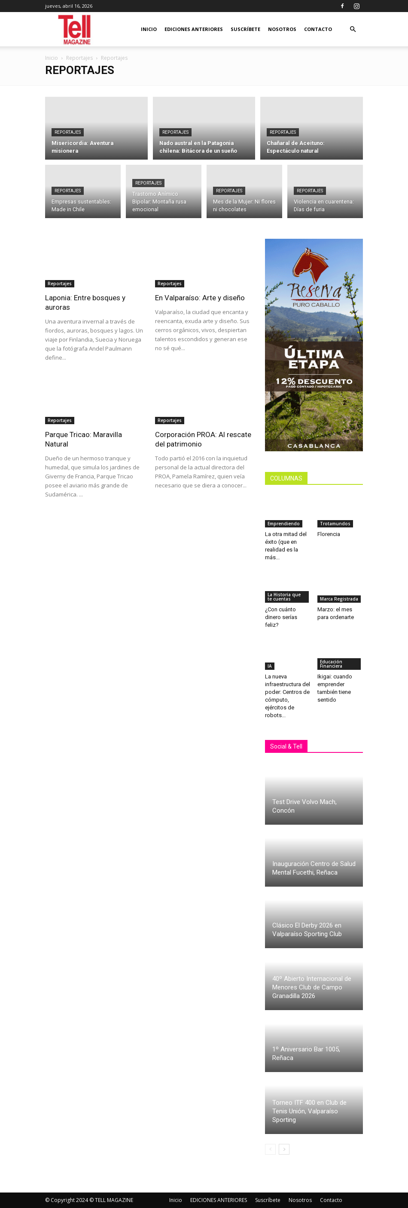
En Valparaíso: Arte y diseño (200, 297)
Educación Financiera (331, 664)
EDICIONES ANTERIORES (193, 29)
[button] (352, 29)
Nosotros (282, 29)
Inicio (149, 29)
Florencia (330, 534)
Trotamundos (335, 524)
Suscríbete (245, 29)
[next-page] (284, 1149)
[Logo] (75, 29)
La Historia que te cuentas (284, 597)
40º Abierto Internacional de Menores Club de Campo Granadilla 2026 (311, 987)
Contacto (318, 29)
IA (270, 666)
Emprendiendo (284, 524)
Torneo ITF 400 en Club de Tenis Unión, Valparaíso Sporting (309, 1111)
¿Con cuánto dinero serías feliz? (281, 617)
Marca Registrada (339, 599)
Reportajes (79, 58)
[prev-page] (270, 1149)
